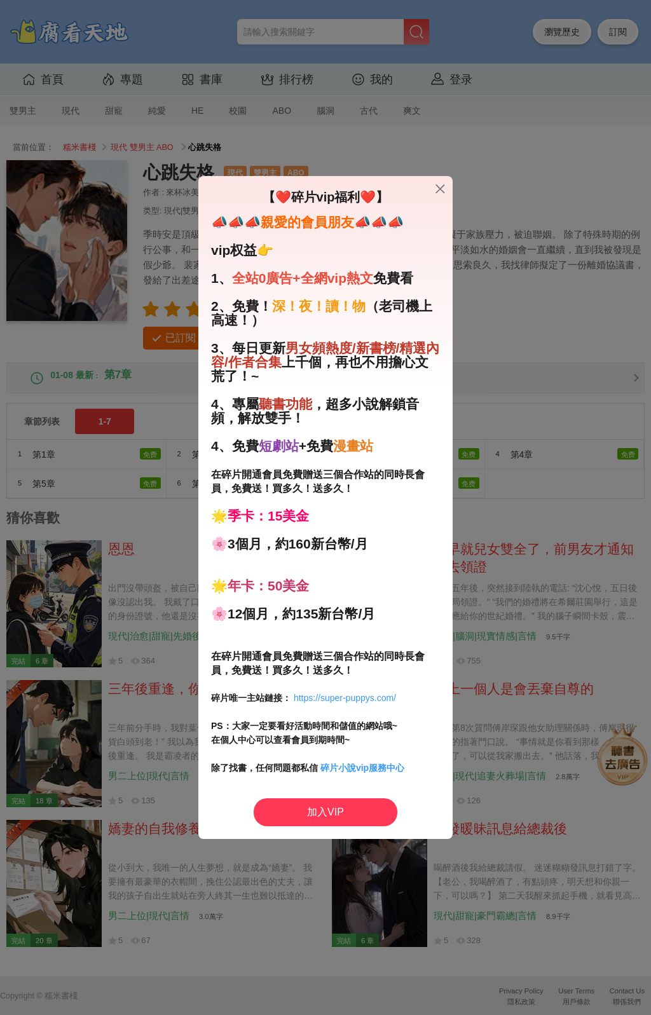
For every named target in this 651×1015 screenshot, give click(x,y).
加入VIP (325, 812)
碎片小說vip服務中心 (362, 768)
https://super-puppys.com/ (345, 698)
